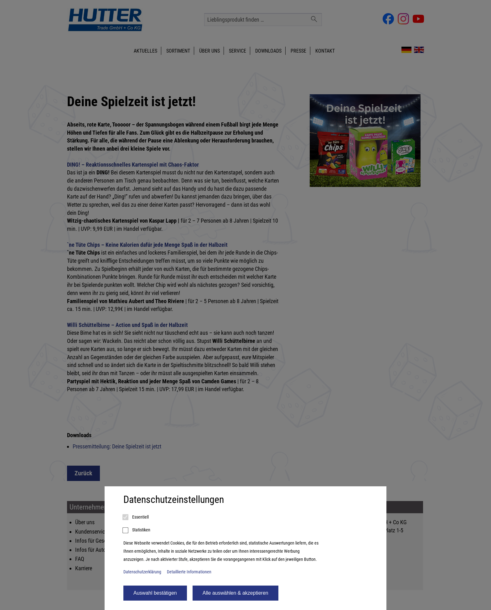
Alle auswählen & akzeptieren (235, 593)
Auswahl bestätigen (155, 593)
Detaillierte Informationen (189, 572)
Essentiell (136, 517)
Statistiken (136, 530)
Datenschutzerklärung (142, 572)
